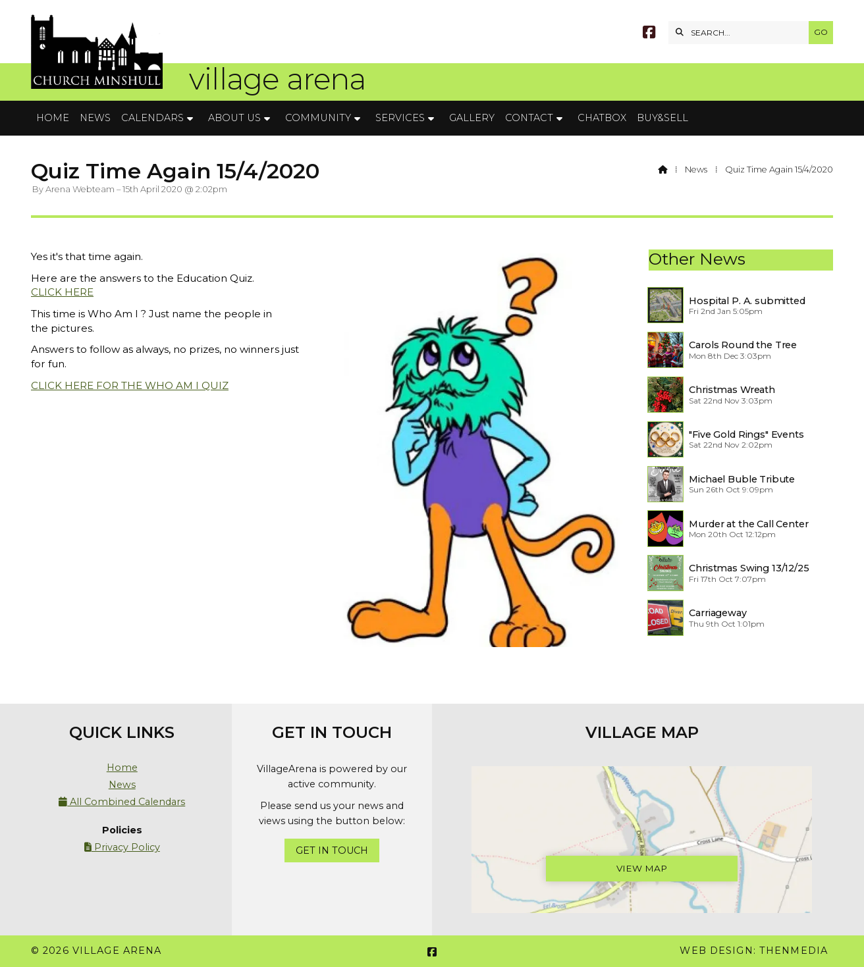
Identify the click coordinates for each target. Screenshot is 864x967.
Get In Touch (332, 850)
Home (122, 767)
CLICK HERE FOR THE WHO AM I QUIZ (130, 385)
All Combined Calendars (122, 802)
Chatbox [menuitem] (602, 118)
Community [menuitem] (318, 118)
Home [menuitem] (52, 118)
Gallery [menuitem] (472, 118)
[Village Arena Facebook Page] (649, 34)
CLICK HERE (62, 292)
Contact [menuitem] (529, 118)
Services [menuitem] (400, 118)
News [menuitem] (95, 118)
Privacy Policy (122, 847)
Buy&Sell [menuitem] (662, 118)
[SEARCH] (742, 32)
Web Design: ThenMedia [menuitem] (754, 950)
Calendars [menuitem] (152, 118)
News (696, 169)
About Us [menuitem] (234, 118)
